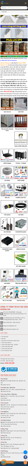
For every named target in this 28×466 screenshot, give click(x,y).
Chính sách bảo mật (6, 348)
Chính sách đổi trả (6, 342)
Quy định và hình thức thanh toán (10, 340)
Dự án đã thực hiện (6, 350)
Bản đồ (3, 338)
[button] (25, 462)
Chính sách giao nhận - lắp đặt (9, 344)
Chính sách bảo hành (7, 346)
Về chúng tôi (4, 336)
